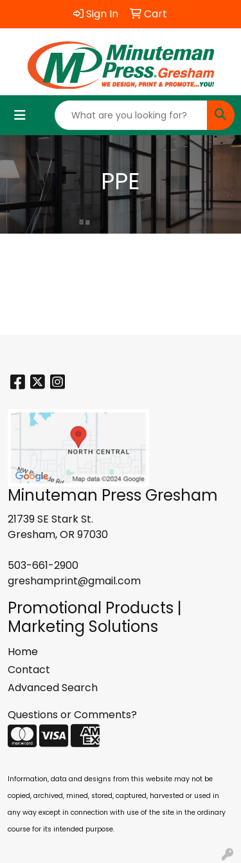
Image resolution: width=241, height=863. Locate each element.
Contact (29, 669)
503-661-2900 (43, 565)
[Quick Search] (131, 115)
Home (23, 651)
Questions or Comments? (72, 714)
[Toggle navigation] (19, 115)
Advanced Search (53, 687)
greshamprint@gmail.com (74, 580)
